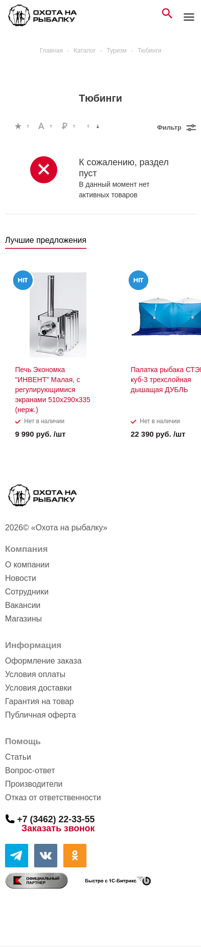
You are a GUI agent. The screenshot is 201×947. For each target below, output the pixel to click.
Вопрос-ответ (30, 770)
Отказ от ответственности (53, 797)
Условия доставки (38, 688)
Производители (34, 784)
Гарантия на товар (39, 701)
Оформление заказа (43, 661)
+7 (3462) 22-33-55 (56, 819)
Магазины (23, 618)
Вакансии (23, 605)
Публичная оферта (40, 715)
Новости (20, 578)
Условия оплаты (35, 674)
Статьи (18, 757)
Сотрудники (27, 591)
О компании (27, 564)
